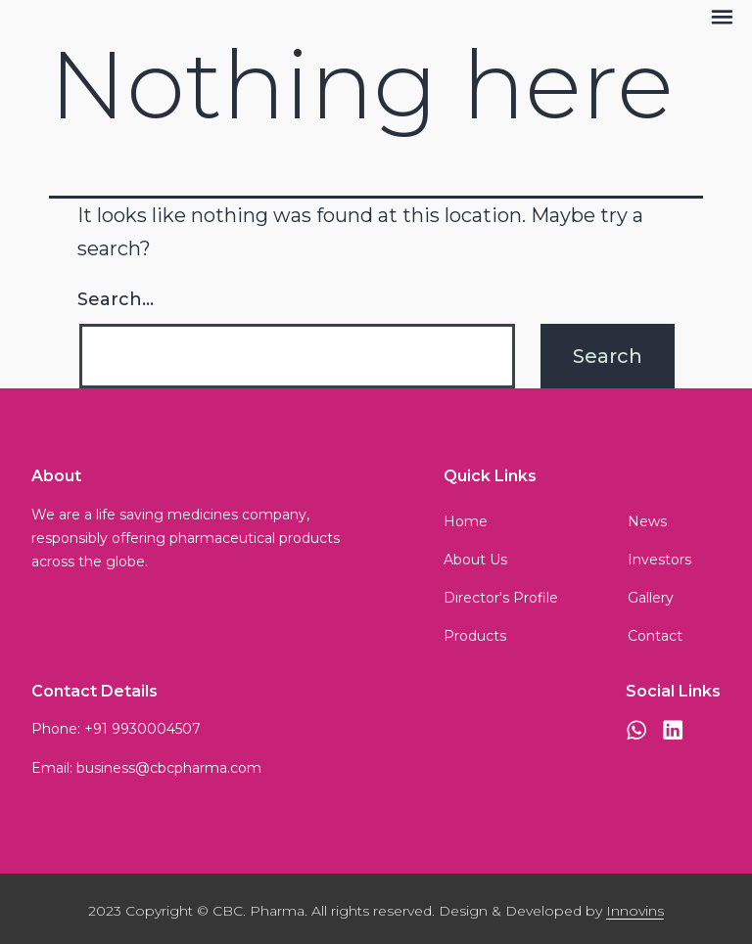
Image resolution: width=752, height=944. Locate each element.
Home (466, 521)
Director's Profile (501, 598)
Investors (659, 559)
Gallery (651, 598)
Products (475, 636)
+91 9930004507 (142, 729)
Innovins (635, 911)
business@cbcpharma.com (168, 768)
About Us (475, 559)
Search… (115, 299)
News (647, 521)
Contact (655, 636)
